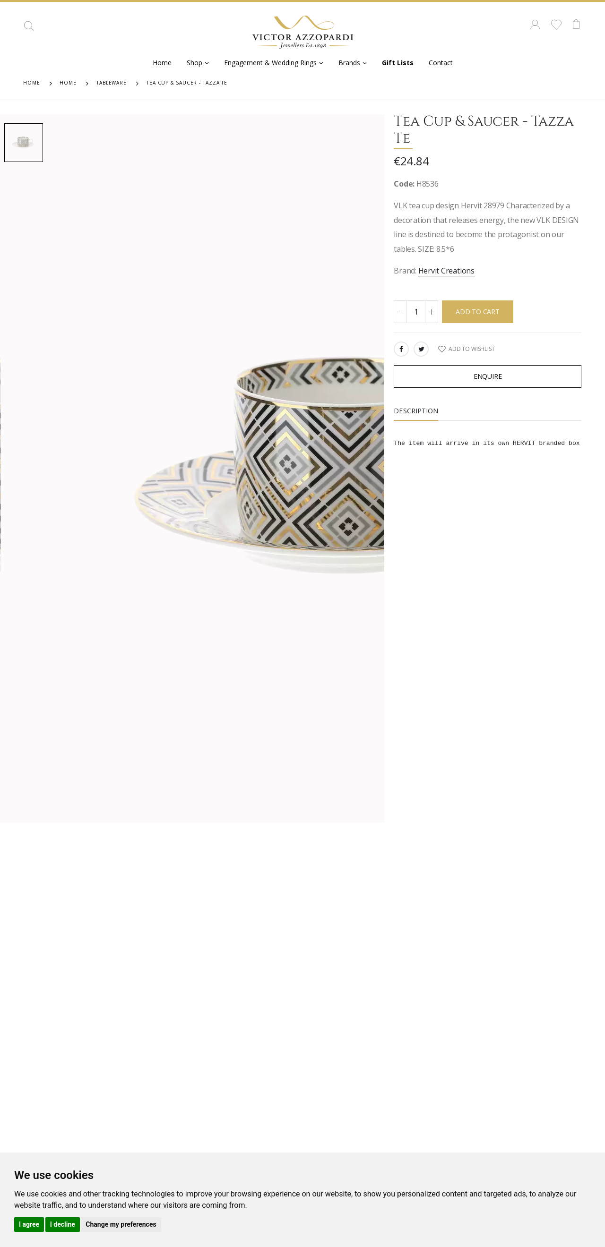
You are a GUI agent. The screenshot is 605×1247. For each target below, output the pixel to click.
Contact (441, 62)
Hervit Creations (446, 270)
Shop (194, 62)
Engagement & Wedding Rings (270, 62)
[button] (29, 29)
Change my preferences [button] (121, 1224)
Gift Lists (398, 62)
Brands (349, 62)
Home (162, 62)
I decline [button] (62, 1224)
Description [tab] (416, 410)
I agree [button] (29, 1224)
